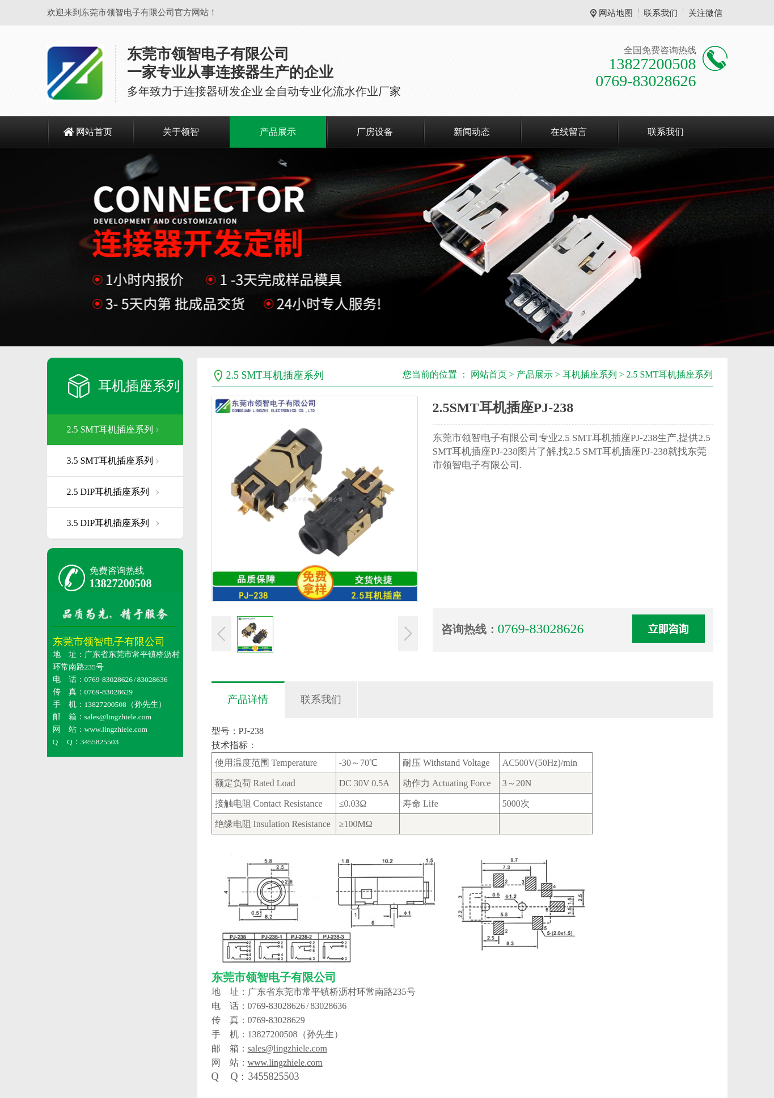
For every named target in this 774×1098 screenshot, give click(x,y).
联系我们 (661, 13)
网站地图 (616, 13)
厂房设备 (375, 132)
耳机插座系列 (139, 386)
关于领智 (181, 132)
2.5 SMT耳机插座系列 (110, 429)
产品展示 (278, 132)
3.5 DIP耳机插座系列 (108, 523)
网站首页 (94, 132)
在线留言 (569, 132)
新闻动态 (472, 132)
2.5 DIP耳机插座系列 (108, 492)
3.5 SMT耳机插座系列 (110, 460)
